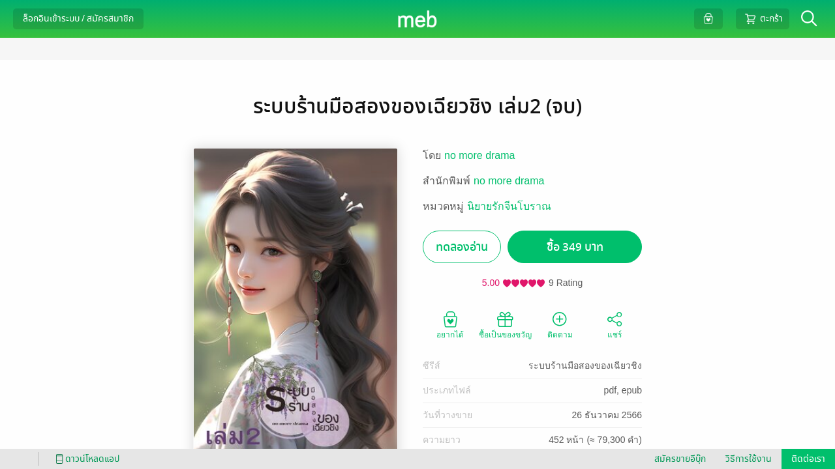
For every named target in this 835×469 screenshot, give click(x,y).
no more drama (479, 155)
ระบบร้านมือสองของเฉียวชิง (585, 365)
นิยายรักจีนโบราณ (509, 206)
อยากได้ (450, 324)
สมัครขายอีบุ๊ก (680, 459)
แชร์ (614, 324)
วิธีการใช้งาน (748, 459)
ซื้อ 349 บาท (575, 247)
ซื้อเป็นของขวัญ (505, 324)
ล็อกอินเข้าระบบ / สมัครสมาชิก (78, 18)
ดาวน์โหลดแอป (85, 459)
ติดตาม (560, 324)
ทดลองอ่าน (462, 247)
